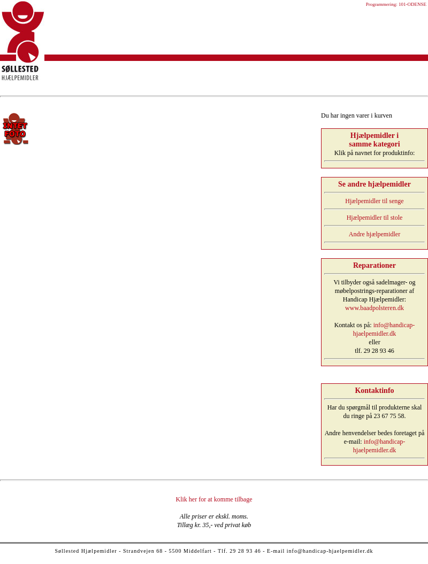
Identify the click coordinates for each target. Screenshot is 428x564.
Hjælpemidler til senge (374, 201)
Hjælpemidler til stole (375, 217)
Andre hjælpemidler (374, 234)
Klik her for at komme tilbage (214, 499)
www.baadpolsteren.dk (374, 308)
